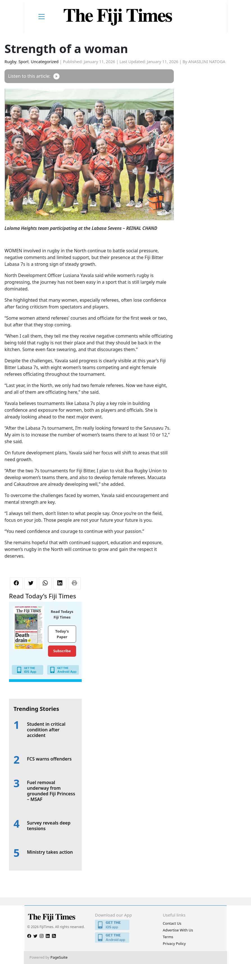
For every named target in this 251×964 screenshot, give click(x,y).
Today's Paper (62, 634)
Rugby (10, 61)
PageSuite (59, 957)
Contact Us (172, 923)
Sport (24, 61)
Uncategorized (45, 61)
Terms (168, 936)
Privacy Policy (174, 943)
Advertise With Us (178, 930)
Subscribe (62, 650)
